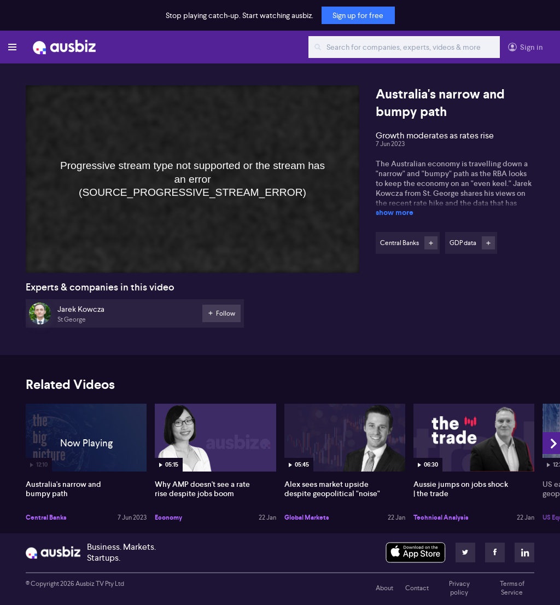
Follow (431, 242)
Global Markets (306, 517)
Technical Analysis (441, 517)
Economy (168, 517)
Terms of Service (512, 588)
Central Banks (46, 517)
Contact (417, 588)
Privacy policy (459, 588)
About (384, 588)
